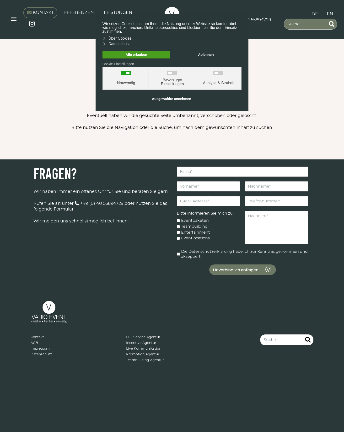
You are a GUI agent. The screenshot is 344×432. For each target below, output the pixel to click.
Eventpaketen (195, 220)
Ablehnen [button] (206, 55)
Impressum (40, 348)
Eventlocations (195, 238)
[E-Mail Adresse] (208, 201)
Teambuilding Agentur (145, 360)
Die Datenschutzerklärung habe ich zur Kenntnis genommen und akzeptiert (244, 254)
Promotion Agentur (142, 354)
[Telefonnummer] (276, 201)
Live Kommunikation (143, 348)
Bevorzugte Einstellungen (172, 82)
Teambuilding (194, 226)
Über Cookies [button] (120, 38)
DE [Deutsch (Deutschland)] (315, 14)
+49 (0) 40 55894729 (99, 203)
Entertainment (195, 232)
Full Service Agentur (143, 337)
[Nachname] (276, 186)
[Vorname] (208, 186)
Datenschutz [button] (119, 44)
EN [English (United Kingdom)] (330, 14)
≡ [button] (14, 19)
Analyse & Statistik (219, 83)
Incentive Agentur (141, 343)
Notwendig (126, 83)
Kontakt (37, 337)
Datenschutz (41, 354)
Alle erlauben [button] (136, 55)
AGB (34, 343)
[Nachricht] (276, 227)
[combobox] (310, 24)
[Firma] (242, 172)
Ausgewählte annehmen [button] (171, 99)
